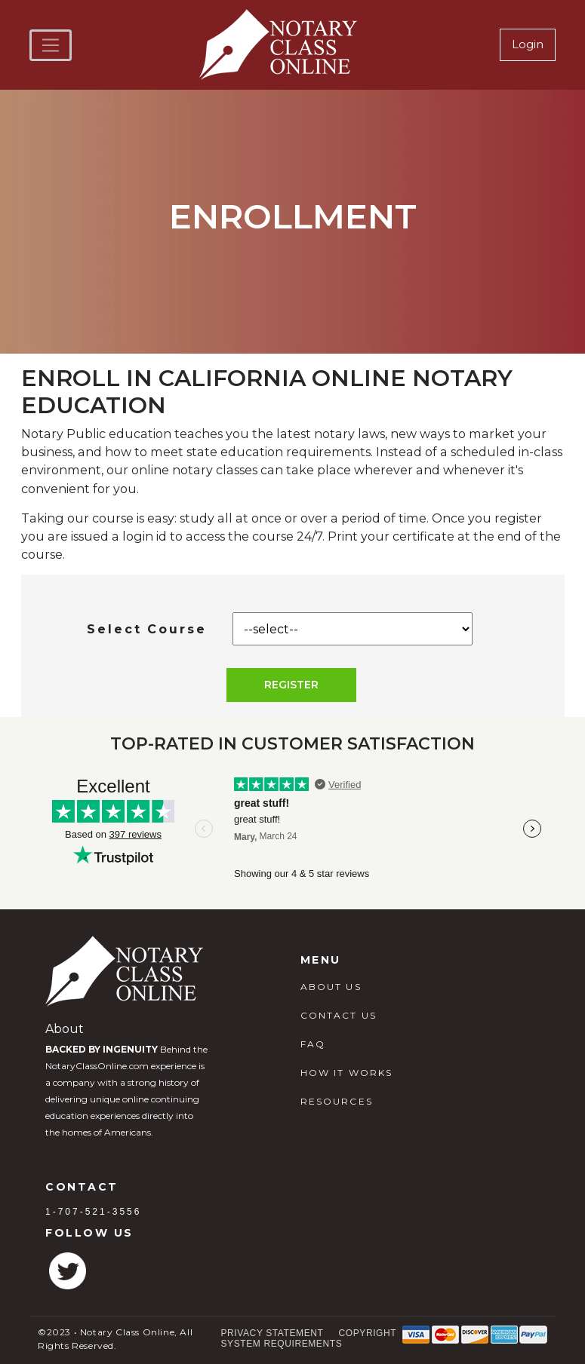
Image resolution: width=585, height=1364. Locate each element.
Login (527, 44)
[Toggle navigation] (50, 45)
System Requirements (282, 1343)
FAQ (312, 1044)
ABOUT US (331, 986)
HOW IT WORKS (346, 1072)
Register (291, 684)
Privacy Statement (272, 1333)
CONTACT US (338, 1015)
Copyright (368, 1333)
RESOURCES (336, 1101)
